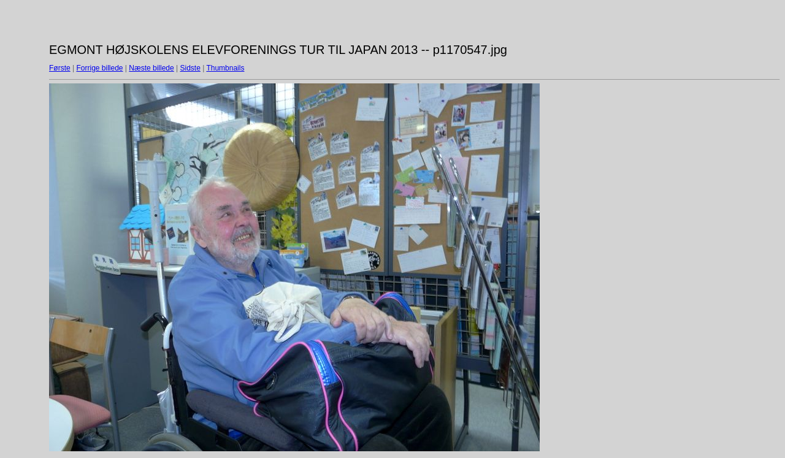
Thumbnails (225, 68)
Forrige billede (99, 68)
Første (60, 68)
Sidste (190, 68)
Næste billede (151, 68)
